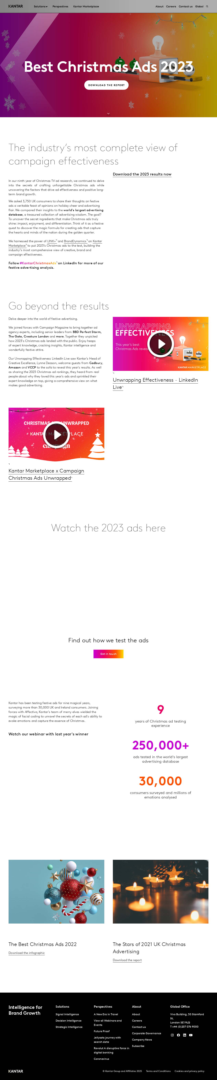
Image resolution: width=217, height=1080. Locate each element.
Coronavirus (101, 1059)
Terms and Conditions (158, 1071)
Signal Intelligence (67, 1014)
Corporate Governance (146, 1033)
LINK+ (51, 241)
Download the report (127, 960)
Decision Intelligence (69, 1021)
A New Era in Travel (106, 1014)
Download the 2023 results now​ (142, 174)
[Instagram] (172, 1036)
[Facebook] (178, 1036)
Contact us (139, 1027)
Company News (142, 1040)
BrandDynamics (75, 241)
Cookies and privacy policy (189, 1071)
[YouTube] (185, 1036)
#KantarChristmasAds (38, 263)
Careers (137, 1021)
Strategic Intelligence (69, 1027)
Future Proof (102, 1031)
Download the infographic (27, 953)
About (136, 1014)
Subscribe (138, 1046)
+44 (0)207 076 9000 (185, 1027)
